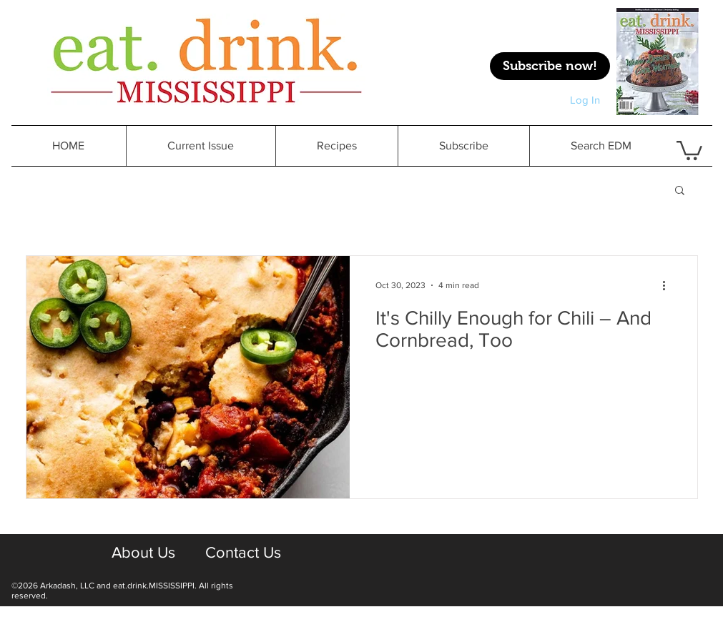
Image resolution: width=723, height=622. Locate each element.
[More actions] (669, 285)
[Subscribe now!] (550, 66)
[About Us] (144, 553)
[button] (680, 191)
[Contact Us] (243, 553)
